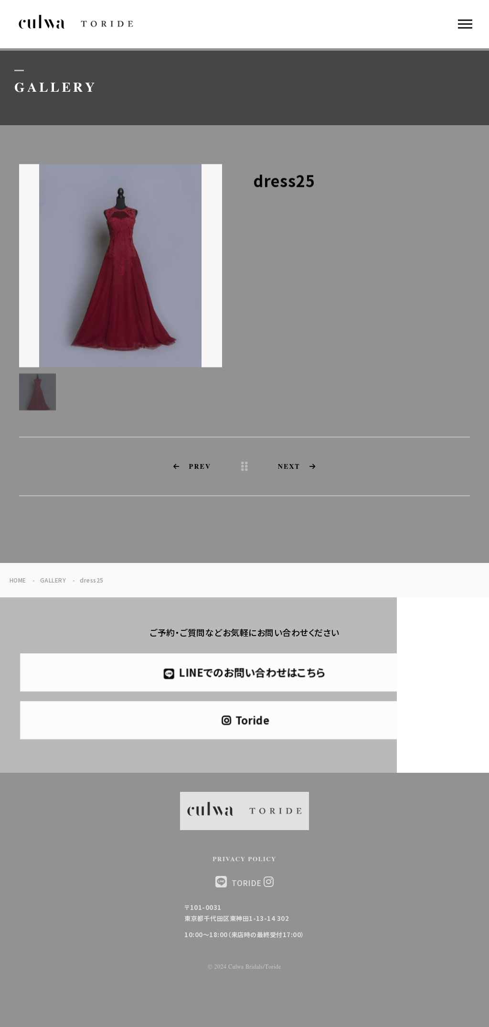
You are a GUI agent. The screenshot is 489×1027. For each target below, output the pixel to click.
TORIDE (253, 882)
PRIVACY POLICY (244, 859)
